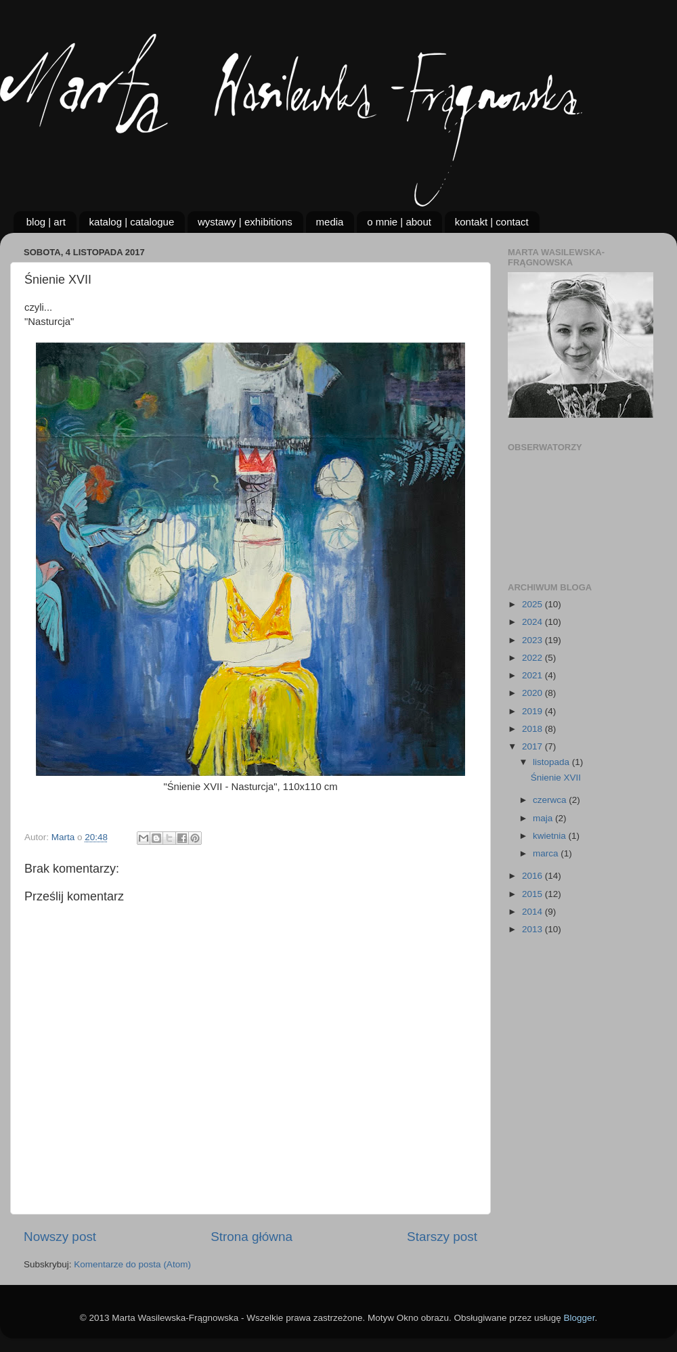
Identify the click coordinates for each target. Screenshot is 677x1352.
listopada (552, 762)
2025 (533, 604)
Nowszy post (60, 1236)
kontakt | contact (492, 221)
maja (544, 818)
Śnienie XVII (556, 777)
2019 (533, 711)
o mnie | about (399, 221)
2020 (533, 693)
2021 (533, 675)
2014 (533, 912)
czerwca (551, 800)
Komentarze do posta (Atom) (132, 1264)
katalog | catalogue (132, 221)
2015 (533, 894)
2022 (533, 658)
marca (547, 853)
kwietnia (551, 836)
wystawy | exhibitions (245, 221)
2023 (533, 640)
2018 (533, 729)
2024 (533, 622)
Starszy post (442, 1236)
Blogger (579, 1318)
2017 (533, 746)
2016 (533, 876)
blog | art (46, 221)
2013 (533, 929)
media (330, 221)
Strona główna (251, 1236)
